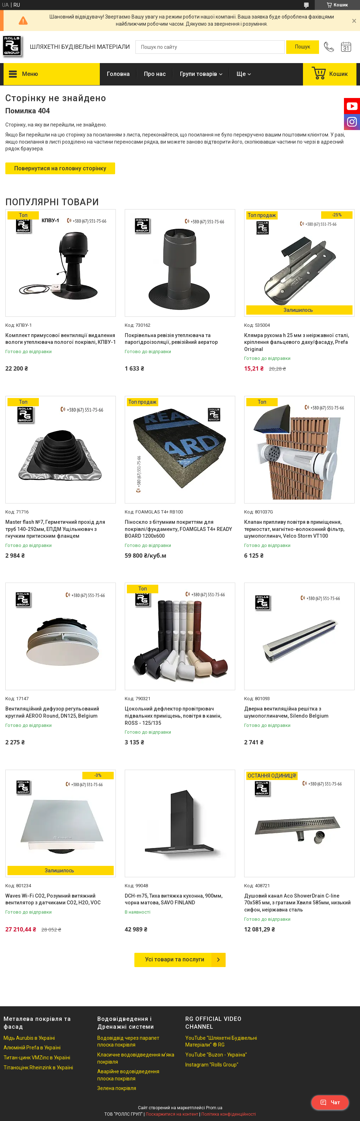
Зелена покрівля (116, 1088)
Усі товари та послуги (174, 959)
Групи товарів (198, 74)
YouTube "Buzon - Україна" (216, 1055)
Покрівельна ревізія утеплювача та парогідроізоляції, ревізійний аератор (171, 338)
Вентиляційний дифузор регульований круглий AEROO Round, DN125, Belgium (52, 712)
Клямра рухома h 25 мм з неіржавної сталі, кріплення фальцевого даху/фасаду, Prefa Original (296, 342)
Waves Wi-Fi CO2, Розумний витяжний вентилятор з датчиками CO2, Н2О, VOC (53, 899)
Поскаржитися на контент (172, 1114)
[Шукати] (302, 47)
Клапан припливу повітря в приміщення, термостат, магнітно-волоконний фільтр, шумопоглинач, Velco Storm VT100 (294, 529)
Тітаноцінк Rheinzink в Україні (38, 1067)
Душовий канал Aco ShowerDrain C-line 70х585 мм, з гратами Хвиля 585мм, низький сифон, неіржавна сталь (297, 903)
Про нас (155, 74)
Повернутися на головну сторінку (60, 168)
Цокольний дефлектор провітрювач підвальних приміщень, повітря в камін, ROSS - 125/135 (173, 715)
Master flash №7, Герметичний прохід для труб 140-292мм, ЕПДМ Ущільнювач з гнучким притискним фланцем (55, 529)
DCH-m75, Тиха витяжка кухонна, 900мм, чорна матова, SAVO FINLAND (173, 899)
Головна (118, 74)
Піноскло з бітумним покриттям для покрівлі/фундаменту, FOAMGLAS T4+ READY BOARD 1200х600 (178, 529)
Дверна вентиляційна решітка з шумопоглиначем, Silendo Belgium (286, 712)
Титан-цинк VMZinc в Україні (37, 1057)
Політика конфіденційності (228, 1114)
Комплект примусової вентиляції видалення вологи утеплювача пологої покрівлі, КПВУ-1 (60, 338)
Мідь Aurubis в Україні (29, 1038)
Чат (330, 1102)
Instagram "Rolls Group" (211, 1065)
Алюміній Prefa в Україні (32, 1047)
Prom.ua (214, 1107)
